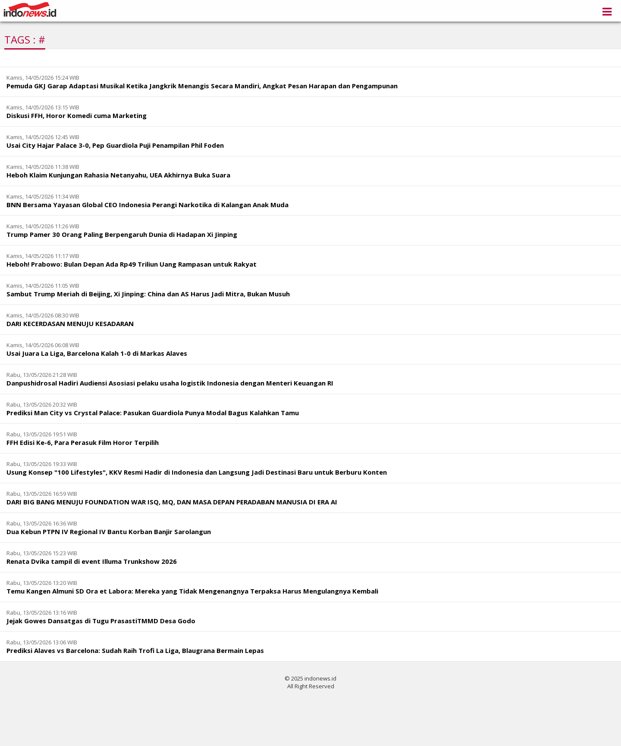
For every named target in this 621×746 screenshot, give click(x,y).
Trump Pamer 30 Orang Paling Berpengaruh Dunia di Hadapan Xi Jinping (121, 234)
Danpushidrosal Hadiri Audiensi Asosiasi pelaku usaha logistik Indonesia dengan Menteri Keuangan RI (169, 383)
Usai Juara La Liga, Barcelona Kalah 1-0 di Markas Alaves (96, 353)
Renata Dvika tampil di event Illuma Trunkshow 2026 (91, 561)
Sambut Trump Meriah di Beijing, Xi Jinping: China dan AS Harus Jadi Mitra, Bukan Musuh (148, 293)
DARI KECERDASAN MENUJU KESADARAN (70, 323)
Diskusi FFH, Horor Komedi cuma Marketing (76, 115)
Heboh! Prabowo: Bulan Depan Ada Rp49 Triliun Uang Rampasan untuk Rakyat (131, 264)
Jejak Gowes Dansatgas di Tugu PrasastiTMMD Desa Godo (100, 620)
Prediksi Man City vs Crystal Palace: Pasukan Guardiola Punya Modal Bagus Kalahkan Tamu (152, 412)
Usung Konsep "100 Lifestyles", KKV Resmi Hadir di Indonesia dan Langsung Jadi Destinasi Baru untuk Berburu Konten (196, 472)
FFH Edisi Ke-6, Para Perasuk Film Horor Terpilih (82, 442)
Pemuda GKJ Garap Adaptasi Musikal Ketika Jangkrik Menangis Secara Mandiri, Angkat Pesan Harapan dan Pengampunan (202, 85)
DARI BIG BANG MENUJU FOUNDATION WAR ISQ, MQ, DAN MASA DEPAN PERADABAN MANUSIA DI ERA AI (171, 501)
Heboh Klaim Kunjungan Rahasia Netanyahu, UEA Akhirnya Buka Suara (118, 175)
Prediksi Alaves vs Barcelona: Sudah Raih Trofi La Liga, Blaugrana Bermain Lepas (135, 650)
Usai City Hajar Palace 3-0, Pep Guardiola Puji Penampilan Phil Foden (115, 145)
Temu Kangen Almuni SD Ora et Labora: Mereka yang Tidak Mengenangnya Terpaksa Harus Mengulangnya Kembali (192, 591)
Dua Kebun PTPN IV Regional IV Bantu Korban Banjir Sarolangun (108, 531)
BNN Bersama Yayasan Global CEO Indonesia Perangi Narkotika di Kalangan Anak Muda (147, 204)
